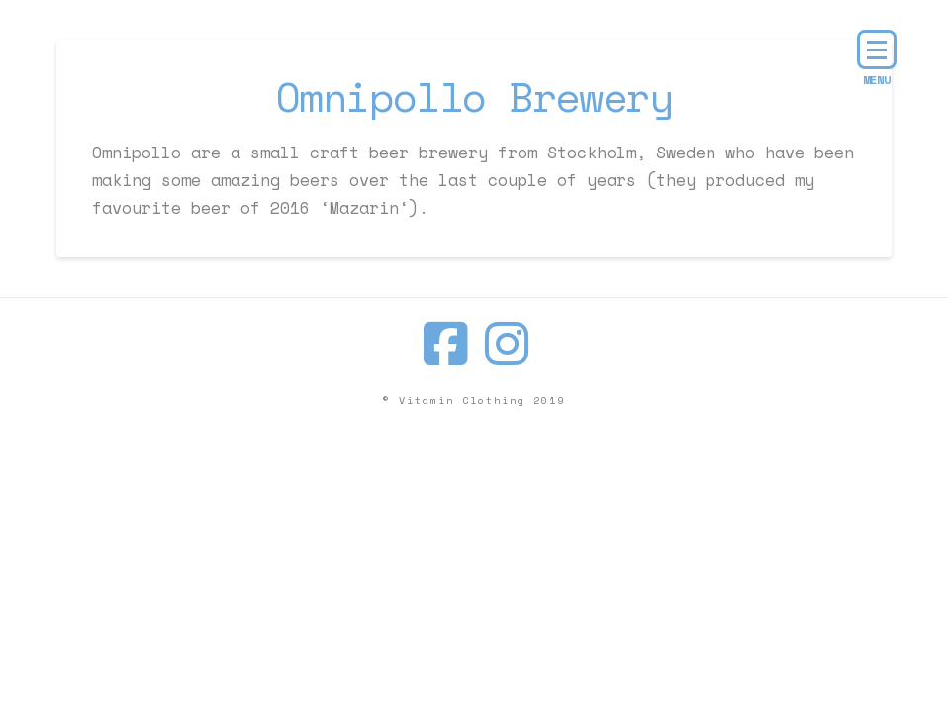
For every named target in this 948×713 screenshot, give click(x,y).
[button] (877, 49)
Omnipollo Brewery (474, 96)
